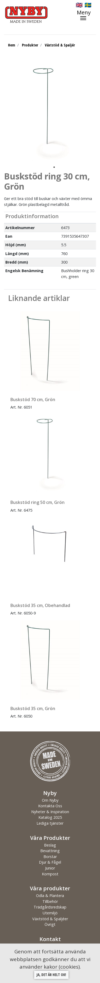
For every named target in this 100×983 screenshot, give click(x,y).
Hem (11, 45)
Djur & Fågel (50, 862)
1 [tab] (54, 167)
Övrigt (50, 924)
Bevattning (50, 850)
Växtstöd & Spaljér (60, 45)
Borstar (50, 856)
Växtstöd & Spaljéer (50, 918)
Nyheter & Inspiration (50, 811)
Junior (50, 868)
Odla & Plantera (50, 895)
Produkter (30, 45)
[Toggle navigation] (86, 15)
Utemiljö (50, 912)
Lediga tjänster (50, 823)
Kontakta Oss (50, 805)
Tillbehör (50, 901)
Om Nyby (50, 800)
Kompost (50, 873)
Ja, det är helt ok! (51, 974)
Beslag (50, 845)
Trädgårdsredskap (50, 907)
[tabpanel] (50, 112)
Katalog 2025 (50, 817)
